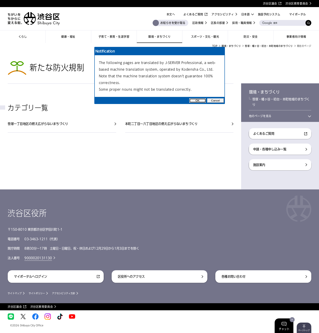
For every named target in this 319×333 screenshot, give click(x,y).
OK (197, 100)
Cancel (215, 100)
